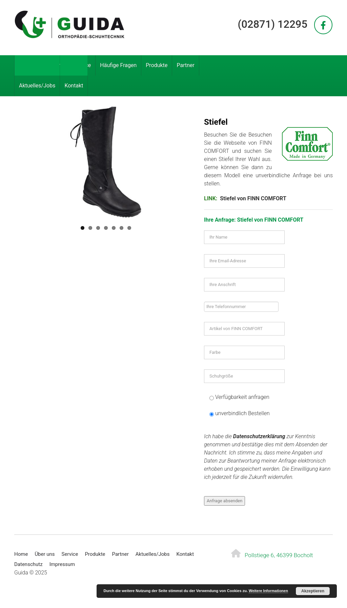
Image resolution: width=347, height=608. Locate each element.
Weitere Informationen (268, 591)
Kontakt (73, 85)
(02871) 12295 (272, 24)
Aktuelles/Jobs (37, 85)
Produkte (156, 65)
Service (82, 65)
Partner (186, 65)
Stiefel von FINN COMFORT (253, 198)
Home (26, 65)
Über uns (53, 65)
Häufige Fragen (118, 65)
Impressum (62, 564)
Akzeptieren (312, 591)
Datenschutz (28, 564)
